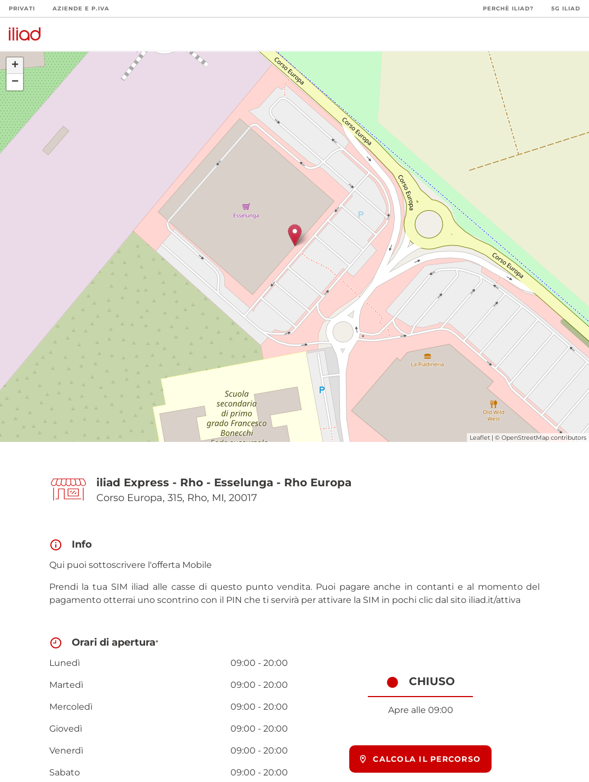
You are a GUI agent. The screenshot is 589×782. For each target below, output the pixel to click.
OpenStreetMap (525, 437)
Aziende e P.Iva (81, 8)
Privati (22, 8)
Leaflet (480, 437)
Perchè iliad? (508, 8)
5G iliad (565, 8)
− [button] (15, 82)
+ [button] (15, 66)
